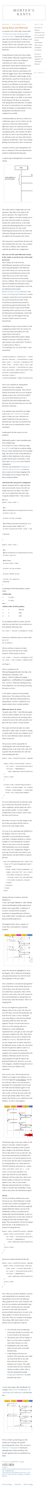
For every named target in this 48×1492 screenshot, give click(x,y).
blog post (14, 461)
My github (38, 50)
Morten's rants (24, 12)
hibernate (9, 1471)
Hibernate (5, 1448)
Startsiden (17, 1484)
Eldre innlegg (28, 1484)
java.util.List (6, 448)
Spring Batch (14, 1448)
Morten (14, 1461)
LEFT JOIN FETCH (17, 414)
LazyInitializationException (14, 1472)
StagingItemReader (15, 1375)
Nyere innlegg (7, 1484)
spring (21, 1474)
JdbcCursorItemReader (18, 1390)
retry (14, 1474)
